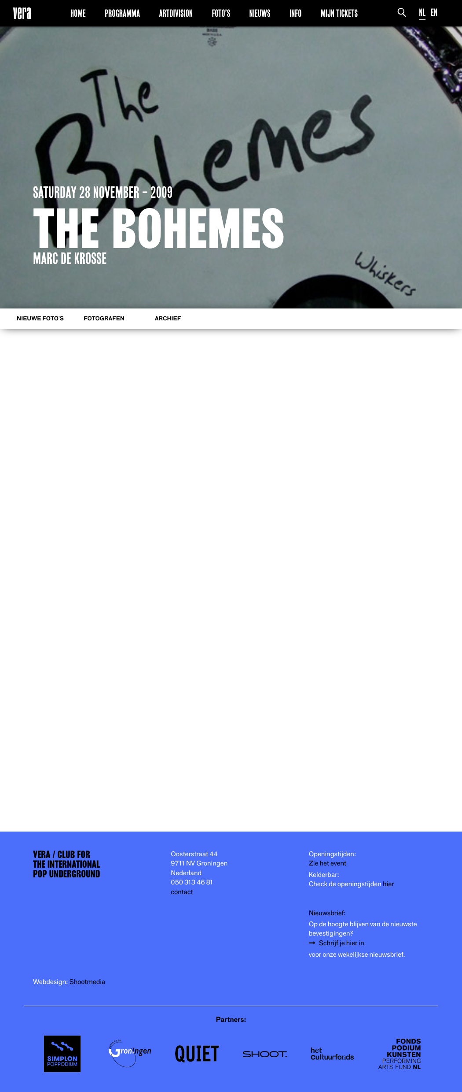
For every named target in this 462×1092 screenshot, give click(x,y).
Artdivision (176, 13)
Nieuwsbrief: (327, 913)
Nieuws (260, 13)
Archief (168, 318)
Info (295, 13)
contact (182, 891)
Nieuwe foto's (40, 318)
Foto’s (221, 13)
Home (78, 13)
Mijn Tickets (339, 13)
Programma (122, 13)
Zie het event (327, 863)
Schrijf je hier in (341, 943)
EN (434, 12)
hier (388, 884)
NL (422, 12)
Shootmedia (88, 981)
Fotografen (104, 318)
